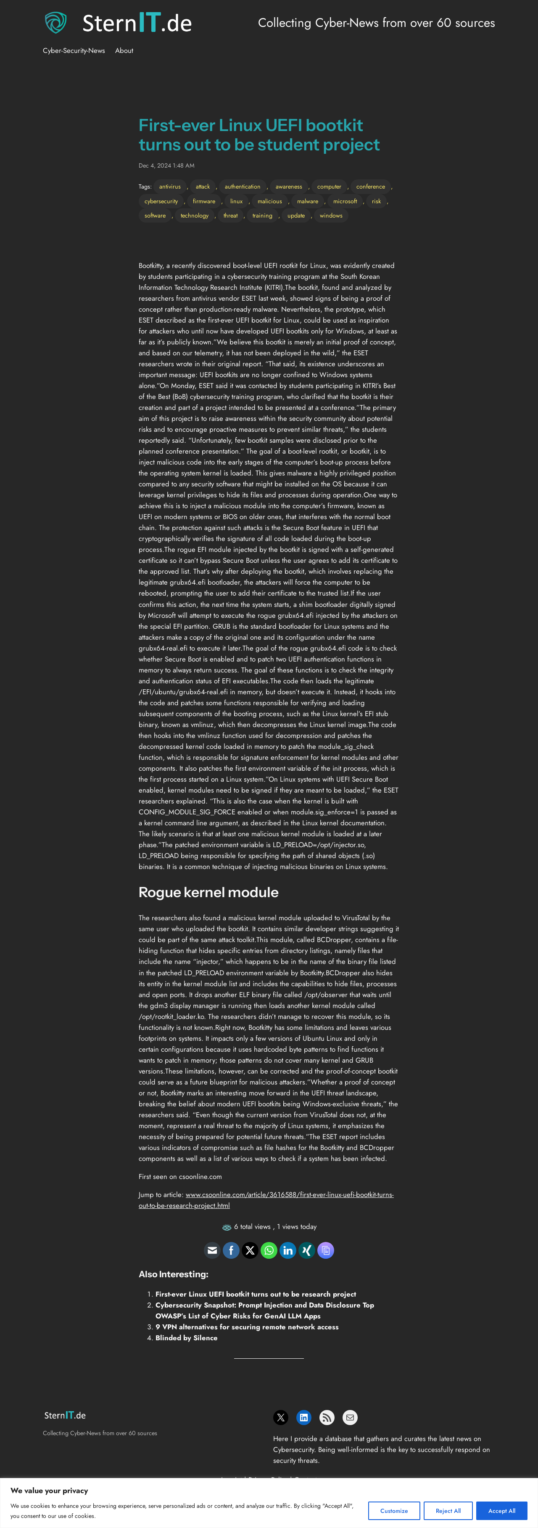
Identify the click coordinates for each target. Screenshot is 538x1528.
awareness (289, 186)
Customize (394, 1511)
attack (203, 186)
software (155, 215)
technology (194, 215)
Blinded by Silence (187, 1338)
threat (230, 215)
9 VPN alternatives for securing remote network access (247, 1327)
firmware (204, 201)
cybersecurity (161, 201)
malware (307, 201)
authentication (243, 186)
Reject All (448, 1511)
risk (376, 201)
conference (370, 186)
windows (331, 215)
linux (236, 201)
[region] (269, 1503)
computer (329, 186)
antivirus (170, 186)
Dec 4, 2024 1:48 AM (167, 165)
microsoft (345, 201)
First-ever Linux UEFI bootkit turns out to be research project (256, 1294)
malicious (270, 201)
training (262, 215)
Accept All (501, 1511)
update (296, 215)
